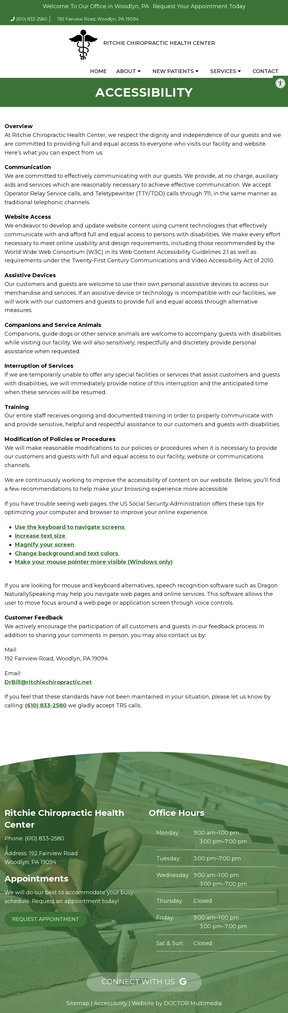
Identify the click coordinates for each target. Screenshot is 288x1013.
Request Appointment (45, 919)
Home (98, 71)
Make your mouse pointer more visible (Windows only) (94, 562)
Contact (266, 71)
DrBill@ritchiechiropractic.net (48, 682)
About (126, 71)
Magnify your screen (45, 544)
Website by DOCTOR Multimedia (177, 1003)
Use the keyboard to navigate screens (70, 527)
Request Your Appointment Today (199, 6)
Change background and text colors (67, 553)
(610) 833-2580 (31, 19)
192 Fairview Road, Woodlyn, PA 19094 (97, 19)
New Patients (173, 71)
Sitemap (77, 1003)
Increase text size (41, 536)
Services (223, 71)
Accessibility (110, 1003)
